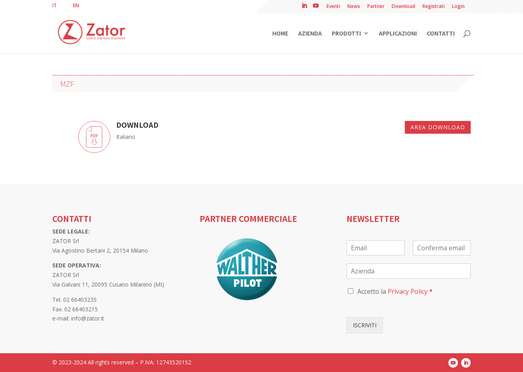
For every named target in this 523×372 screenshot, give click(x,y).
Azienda (310, 33)
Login (458, 7)
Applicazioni (398, 33)
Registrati (433, 7)
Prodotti (346, 33)
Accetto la (395, 291)
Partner (375, 7)
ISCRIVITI (364, 325)
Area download (437, 127)
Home (280, 33)
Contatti (441, 33)
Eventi (333, 7)
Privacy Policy (408, 291)
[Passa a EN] (76, 5)
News (353, 7)
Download (403, 7)
